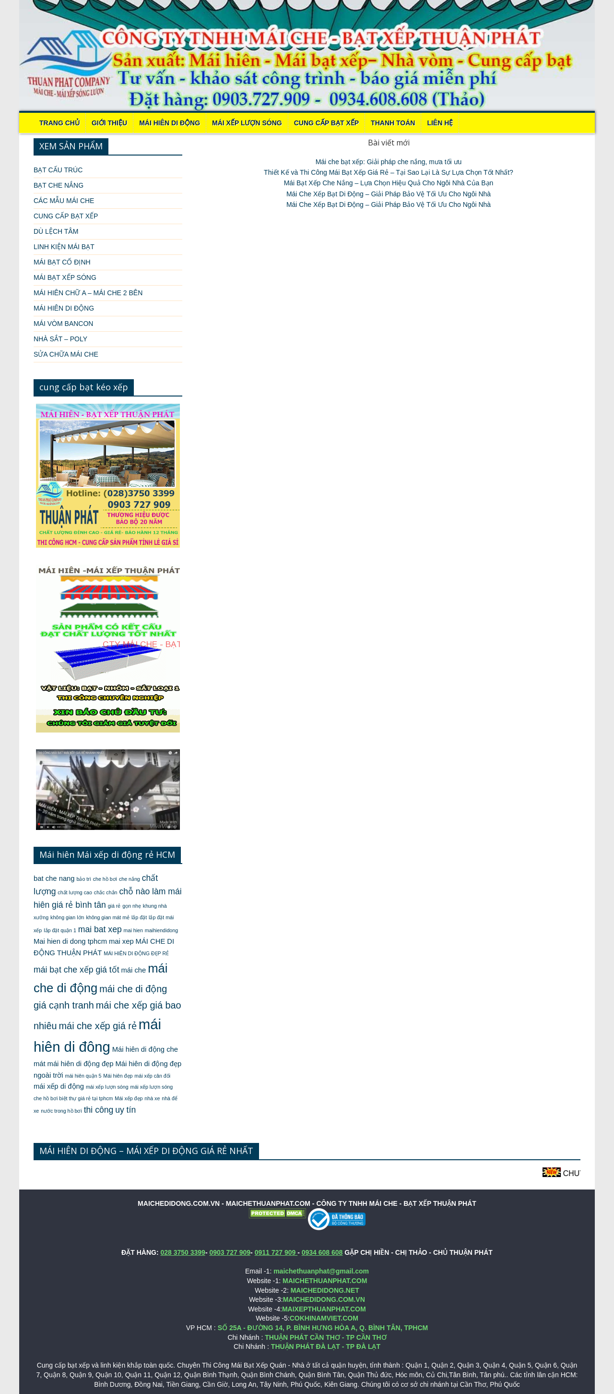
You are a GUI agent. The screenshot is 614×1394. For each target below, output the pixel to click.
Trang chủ (59, 123)
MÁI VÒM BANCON (63, 323)
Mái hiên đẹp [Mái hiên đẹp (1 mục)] (117, 1076)
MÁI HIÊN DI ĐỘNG (169, 123)
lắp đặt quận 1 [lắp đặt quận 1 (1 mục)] (60, 930)
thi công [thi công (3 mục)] (99, 1110)
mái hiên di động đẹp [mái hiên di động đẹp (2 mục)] (80, 1064)
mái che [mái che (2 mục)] (133, 970)
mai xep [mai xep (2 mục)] (121, 941)
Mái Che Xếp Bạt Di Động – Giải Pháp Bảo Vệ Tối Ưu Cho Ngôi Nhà (388, 194)
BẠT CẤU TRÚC (58, 170)
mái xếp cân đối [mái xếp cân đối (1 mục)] (152, 1076)
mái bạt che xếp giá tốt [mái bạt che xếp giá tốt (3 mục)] (76, 969)
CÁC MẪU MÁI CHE (64, 200)
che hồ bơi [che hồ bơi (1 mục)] (105, 879)
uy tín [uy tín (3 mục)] (125, 1110)
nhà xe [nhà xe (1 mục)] (152, 1098)
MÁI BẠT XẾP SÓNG (65, 277)
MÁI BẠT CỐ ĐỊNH (62, 262)
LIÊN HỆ (440, 123)
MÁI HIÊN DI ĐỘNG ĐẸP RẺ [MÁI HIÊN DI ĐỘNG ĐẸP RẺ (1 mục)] (136, 953)
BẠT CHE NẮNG (58, 185)
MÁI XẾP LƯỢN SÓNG (247, 123)
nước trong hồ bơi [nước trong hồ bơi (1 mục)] (61, 1111)
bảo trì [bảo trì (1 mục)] (83, 879)
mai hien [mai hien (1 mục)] (133, 930)
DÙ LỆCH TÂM (56, 231)
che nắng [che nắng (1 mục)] (129, 879)
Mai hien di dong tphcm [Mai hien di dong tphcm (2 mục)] (70, 941)
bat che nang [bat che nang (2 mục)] (54, 878)
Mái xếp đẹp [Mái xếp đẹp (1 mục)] (128, 1098)
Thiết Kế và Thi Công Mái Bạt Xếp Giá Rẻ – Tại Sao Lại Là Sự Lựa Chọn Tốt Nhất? (388, 172)
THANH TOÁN (393, 123)
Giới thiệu (109, 123)
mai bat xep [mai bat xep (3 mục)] (100, 929)
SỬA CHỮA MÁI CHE (66, 354)
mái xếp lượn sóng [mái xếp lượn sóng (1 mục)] (107, 1087)
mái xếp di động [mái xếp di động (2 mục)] (59, 1086)
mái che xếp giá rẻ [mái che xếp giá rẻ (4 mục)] (98, 1026)
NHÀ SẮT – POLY (60, 339)
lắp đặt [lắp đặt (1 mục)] (139, 917)
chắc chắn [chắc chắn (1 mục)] (106, 892)
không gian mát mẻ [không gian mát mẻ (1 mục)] (108, 917)
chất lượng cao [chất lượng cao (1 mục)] (75, 892)
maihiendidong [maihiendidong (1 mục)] (161, 930)
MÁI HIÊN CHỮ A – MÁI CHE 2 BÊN (88, 293)
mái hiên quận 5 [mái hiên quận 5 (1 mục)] (83, 1076)
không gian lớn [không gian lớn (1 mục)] (67, 917)
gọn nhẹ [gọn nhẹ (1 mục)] (131, 906)
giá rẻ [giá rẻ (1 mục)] (114, 906)
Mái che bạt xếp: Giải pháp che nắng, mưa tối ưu (389, 162)
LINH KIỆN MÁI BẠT (64, 247)
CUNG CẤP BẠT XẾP (326, 123)
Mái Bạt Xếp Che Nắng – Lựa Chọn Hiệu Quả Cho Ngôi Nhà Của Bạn (389, 183)
